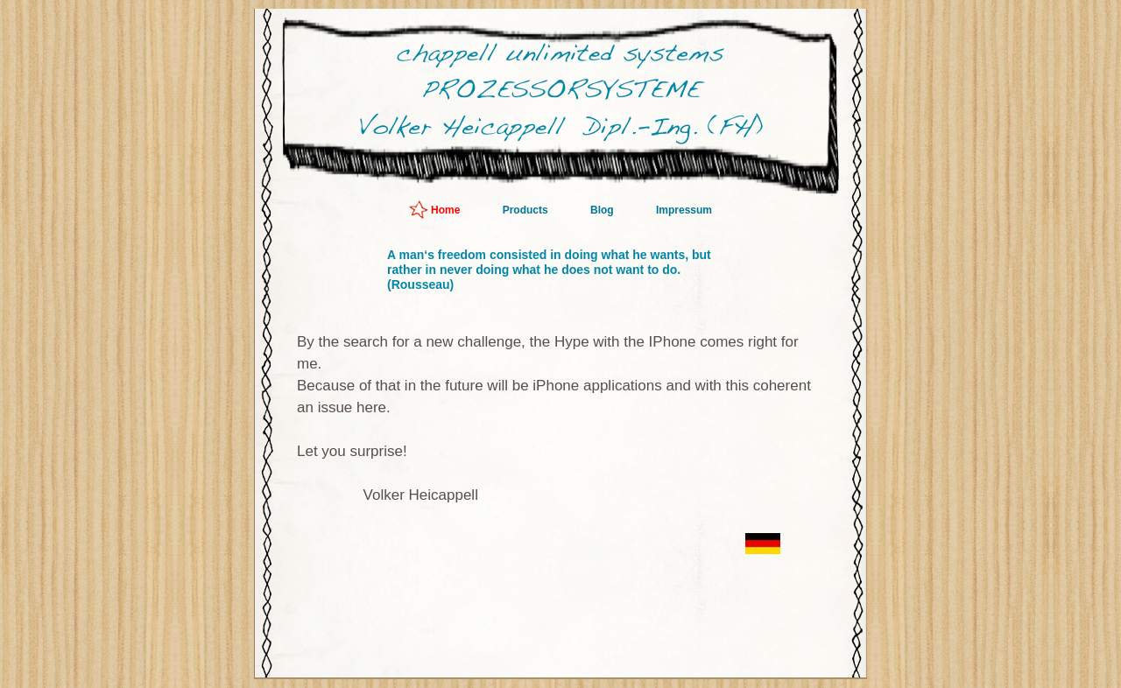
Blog (603, 210)
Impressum (684, 210)
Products (527, 210)
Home (447, 210)
